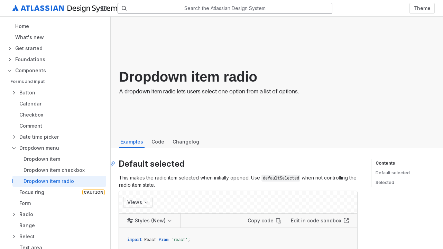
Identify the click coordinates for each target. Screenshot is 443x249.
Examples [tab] (131, 142)
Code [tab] (157, 142)
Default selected (393, 172)
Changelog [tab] (186, 142)
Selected (385, 182)
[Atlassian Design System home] (73, 8)
